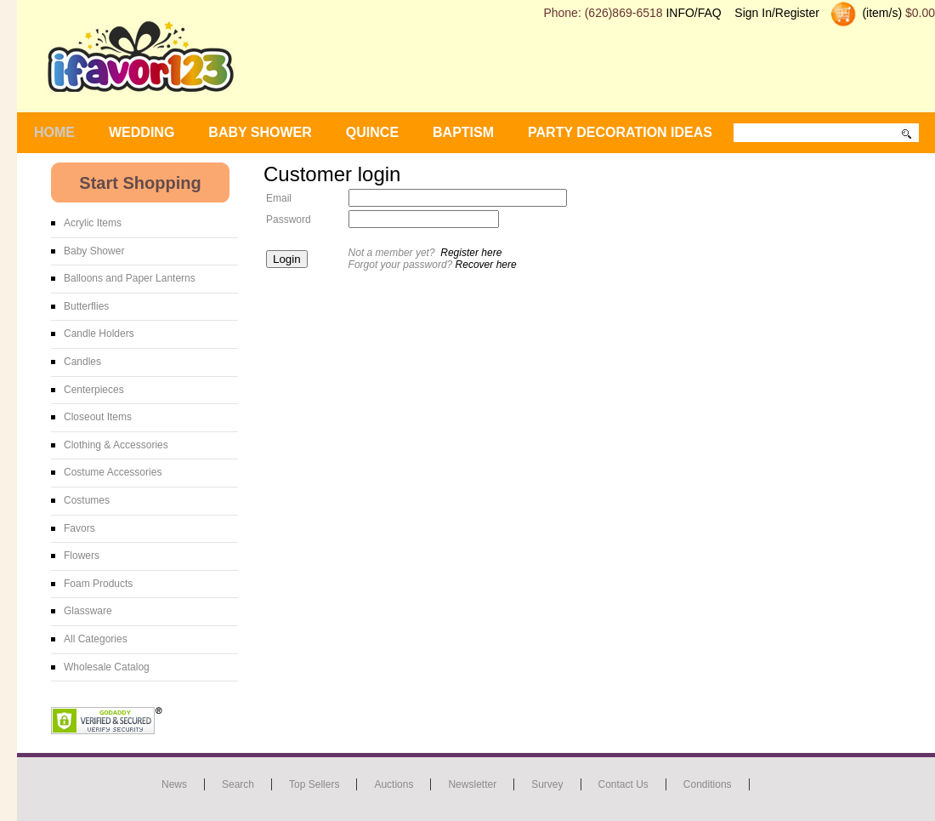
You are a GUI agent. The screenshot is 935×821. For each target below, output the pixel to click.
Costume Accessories (113, 472)
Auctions (393, 784)
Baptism (463, 132)
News (174, 784)
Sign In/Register (776, 13)
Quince (372, 132)
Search (238, 784)
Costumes (87, 500)
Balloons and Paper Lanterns (130, 278)
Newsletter (472, 784)
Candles (82, 362)
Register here (471, 253)
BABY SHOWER (260, 132)
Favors (79, 528)
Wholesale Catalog (107, 667)
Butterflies (86, 306)
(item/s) (881, 13)
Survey (547, 784)
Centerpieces (94, 390)
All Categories (96, 639)
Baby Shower (94, 251)
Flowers (81, 556)
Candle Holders (99, 333)
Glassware (88, 611)
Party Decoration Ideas (620, 132)
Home (54, 132)
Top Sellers (314, 784)
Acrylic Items (93, 223)
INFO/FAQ (693, 13)
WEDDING (141, 132)
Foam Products (98, 584)
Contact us (623, 784)
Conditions (707, 784)
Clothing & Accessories (116, 445)
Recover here (486, 265)
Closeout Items (98, 417)
